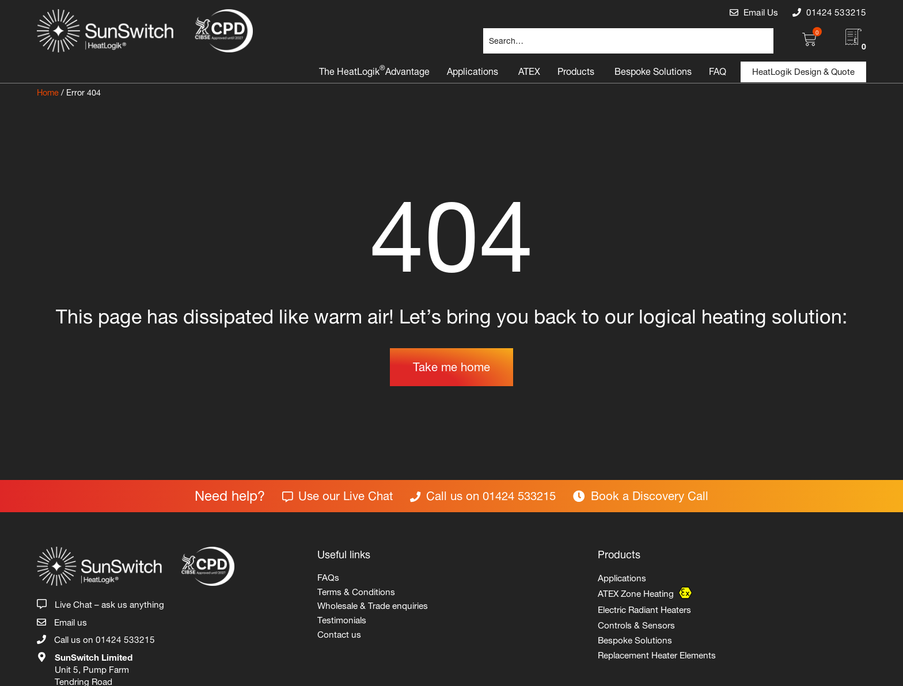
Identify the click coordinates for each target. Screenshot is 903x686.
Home (48, 91)
